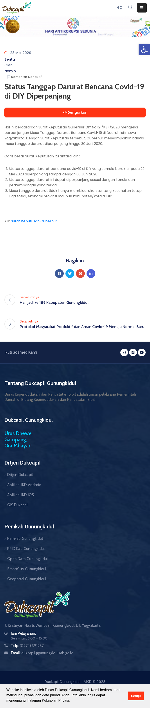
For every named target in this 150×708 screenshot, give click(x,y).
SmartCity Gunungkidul (26, 569)
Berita (9, 59)
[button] (144, 49)
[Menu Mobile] (142, 8)
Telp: (27, 645)
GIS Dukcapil (17, 505)
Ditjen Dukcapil (20, 474)
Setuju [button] (136, 696)
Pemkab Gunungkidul (25, 538)
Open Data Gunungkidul (27, 559)
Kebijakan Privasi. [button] (56, 700)
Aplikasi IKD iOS (20, 495)
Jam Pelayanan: (23, 633)
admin (10, 71)
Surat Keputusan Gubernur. (34, 221)
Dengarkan (75, 112)
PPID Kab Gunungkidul (26, 548)
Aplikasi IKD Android (24, 485)
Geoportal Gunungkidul (26, 579)
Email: (42, 653)
